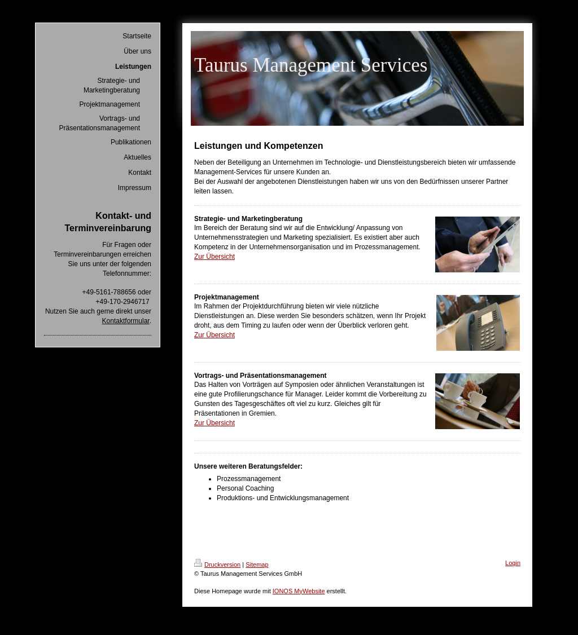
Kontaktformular (126, 321)
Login (512, 562)
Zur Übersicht (214, 257)
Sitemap (257, 564)
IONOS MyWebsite (299, 591)
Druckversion (217, 564)
